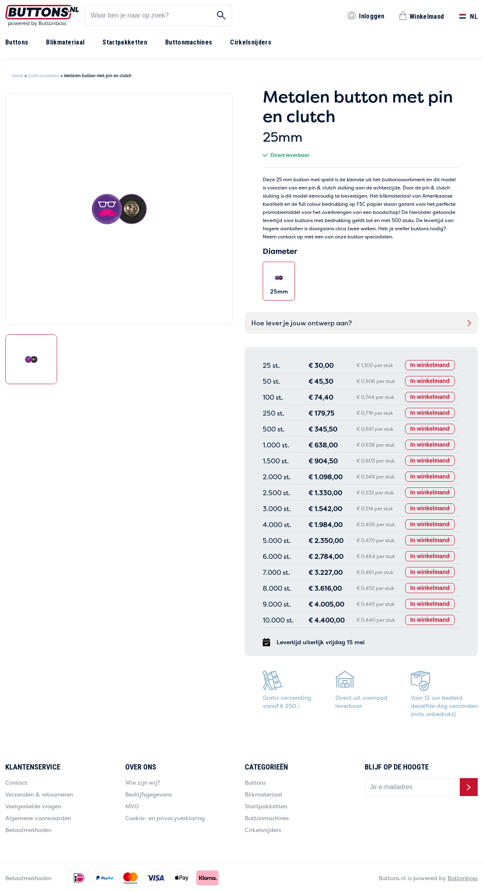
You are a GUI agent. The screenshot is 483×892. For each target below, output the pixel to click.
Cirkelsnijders (250, 42)
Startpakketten (124, 42)
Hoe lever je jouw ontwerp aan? (301, 322)
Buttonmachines (188, 42)
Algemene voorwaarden (38, 818)
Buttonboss (463, 878)
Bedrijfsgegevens (148, 794)
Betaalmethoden (28, 830)
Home (17, 75)
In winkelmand (430, 365)
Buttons (16, 42)
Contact (16, 782)
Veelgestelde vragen (33, 806)
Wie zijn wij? (142, 782)
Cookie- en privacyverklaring (165, 818)
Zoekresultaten (43, 75)
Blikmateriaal (65, 42)
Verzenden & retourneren (39, 794)
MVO (132, 806)
